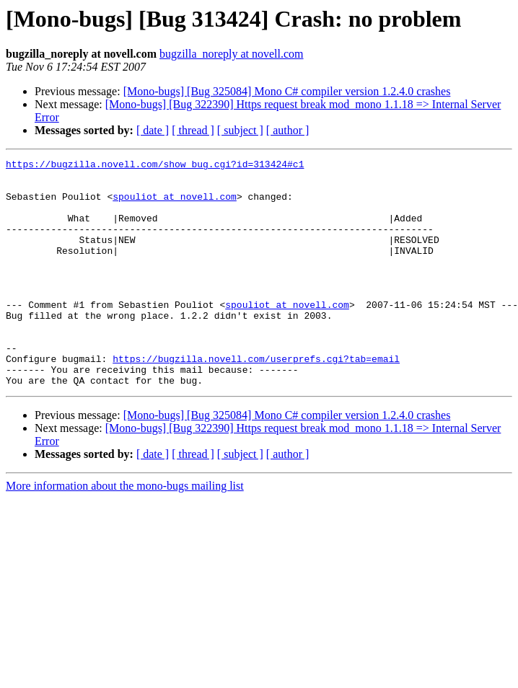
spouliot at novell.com (175, 204)
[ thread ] (193, 130)
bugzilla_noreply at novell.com (231, 54)
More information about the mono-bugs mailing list (125, 531)
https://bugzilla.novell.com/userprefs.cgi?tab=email (256, 399)
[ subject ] (240, 130)
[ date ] (152, 130)
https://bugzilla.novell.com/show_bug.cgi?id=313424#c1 (155, 165)
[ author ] (288, 130)
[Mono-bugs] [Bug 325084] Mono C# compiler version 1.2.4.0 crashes (287, 91)
